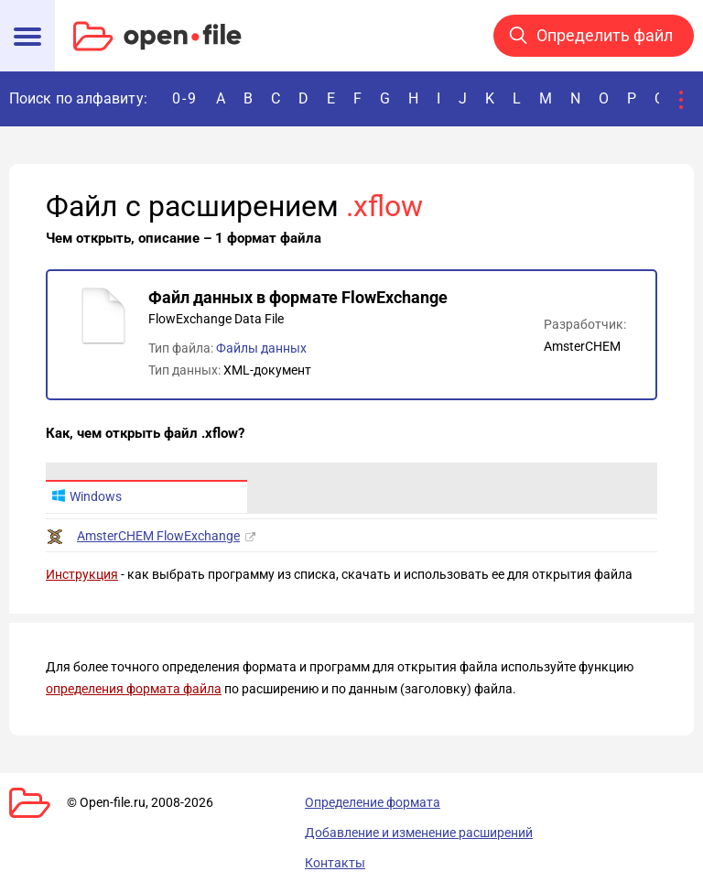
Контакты (335, 862)
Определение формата (372, 802)
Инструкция (82, 574)
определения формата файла (134, 688)
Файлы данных (261, 348)
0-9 (185, 98)
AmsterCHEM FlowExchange (158, 535)
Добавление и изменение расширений (419, 832)
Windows (86, 496)
